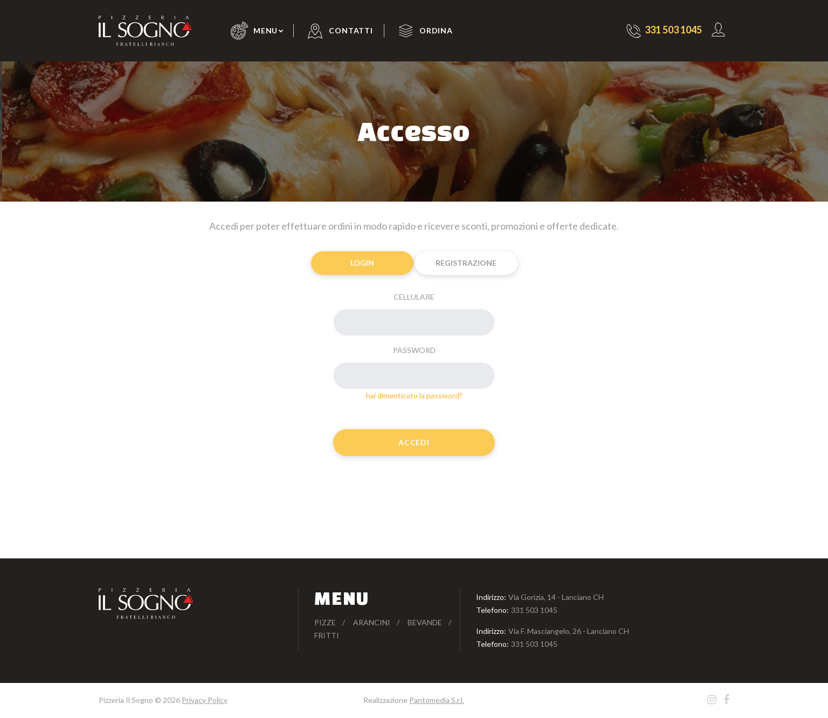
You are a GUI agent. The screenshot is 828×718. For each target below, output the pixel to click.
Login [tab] (362, 262)
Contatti (351, 30)
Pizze (325, 622)
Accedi (413, 442)
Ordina (436, 30)
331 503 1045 (534, 610)
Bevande (425, 622)
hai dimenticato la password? (414, 395)
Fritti (326, 635)
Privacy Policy (204, 700)
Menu (265, 30)
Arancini (371, 622)
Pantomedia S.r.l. (436, 700)
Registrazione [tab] (466, 262)
